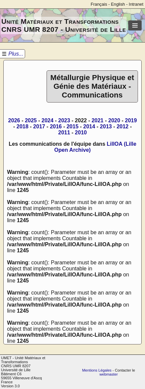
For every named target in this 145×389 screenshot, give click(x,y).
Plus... (15, 54)
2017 (39, 126)
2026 (14, 120)
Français (99, 4)
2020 (114, 120)
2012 (123, 126)
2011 (64, 132)
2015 (73, 126)
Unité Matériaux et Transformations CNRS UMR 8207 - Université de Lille (63, 25)
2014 (89, 126)
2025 (31, 120)
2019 (131, 120)
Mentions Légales (97, 370)
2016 (56, 126)
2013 (106, 126)
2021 (97, 120)
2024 (48, 120)
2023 (64, 120)
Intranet (136, 4)
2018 (22, 126)
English (118, 4)
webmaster (108, 374)
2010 (81, 132)
